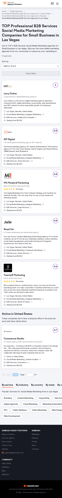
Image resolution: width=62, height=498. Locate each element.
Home (4, 11)
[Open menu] (57, 3)
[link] (52, 3)
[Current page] (29, 374)
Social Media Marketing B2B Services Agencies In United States (26, 14)
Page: (22, 375)
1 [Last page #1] (36, 375)
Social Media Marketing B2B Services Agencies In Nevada (24, 16)
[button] (31, 66)
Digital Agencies (16, 11)
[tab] (7, 385)
